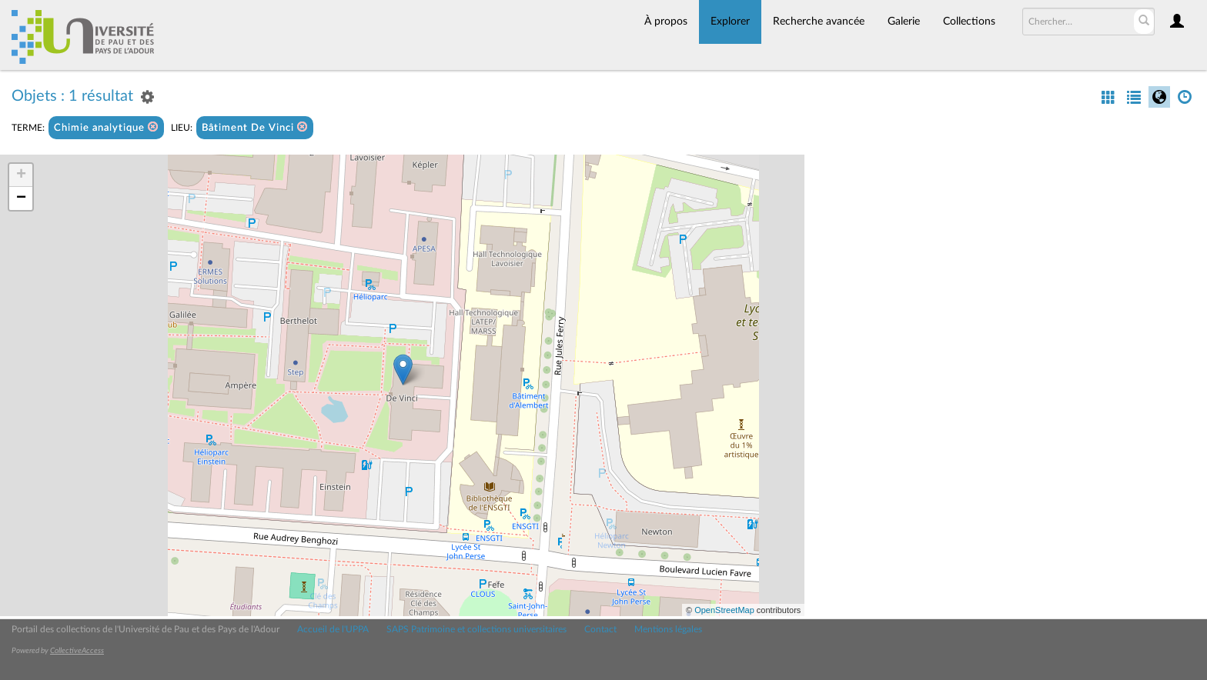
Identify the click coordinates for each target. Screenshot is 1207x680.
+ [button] (21, 175)
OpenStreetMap (724, 610)
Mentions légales (668, 629)
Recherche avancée (818, 21)
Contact (600, 629)
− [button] (21, 198)
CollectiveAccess (77, 651)
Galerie (904, 21)
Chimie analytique (106, 127)
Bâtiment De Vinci (255, 127)
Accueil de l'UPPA (333, 629)
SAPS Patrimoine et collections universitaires (476, 629)
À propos (665, 21)
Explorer (730, 21)
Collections (969, 21)
